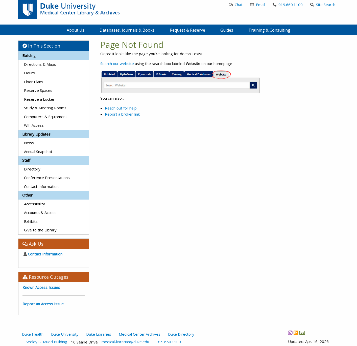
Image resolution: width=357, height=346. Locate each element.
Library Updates (36, 134)
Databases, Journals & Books (127, 30)
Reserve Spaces (38, 90)
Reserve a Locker (39, 99)
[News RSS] (296, 332)
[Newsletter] (302, 332)
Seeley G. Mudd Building (46, 342)
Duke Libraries (98, 334)
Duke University (65, 334)
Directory (32, 168)
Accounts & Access (40, 212)
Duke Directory (181, 334)
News (29, 142)
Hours (29, 72)
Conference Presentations (47, 177)
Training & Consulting (269, 30)
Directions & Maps (40, 64)
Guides (226, 30)
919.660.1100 (288, 4)
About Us (75, 30)
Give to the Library (40, 229)
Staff (26, 160)
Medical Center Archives (139, 334)
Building (29, 55)
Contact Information (41, 186)
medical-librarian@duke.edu (125, 342)
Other (27, 195)
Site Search (322, 4)
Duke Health (32, 334)
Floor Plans (33, 81)
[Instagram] (290, 332)
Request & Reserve (187, 30)
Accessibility (34, 203)
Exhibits (31, 221)
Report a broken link (122, 114)
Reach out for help (121, 108)
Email (257, 4)
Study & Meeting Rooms (45, 107)
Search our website (117, 63)
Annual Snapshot (38, 151)
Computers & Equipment (45, 116)
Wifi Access (34, 125)
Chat (236, 4)
